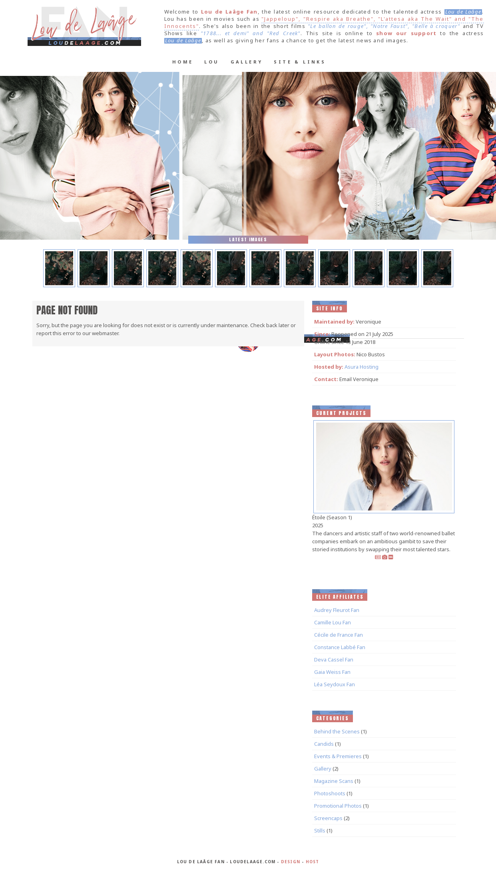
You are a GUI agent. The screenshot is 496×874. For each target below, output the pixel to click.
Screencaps (328, 818)
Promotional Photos (338, 805)
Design (290, 861)
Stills (319, 830)
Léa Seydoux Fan (334, 684)
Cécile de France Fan (338, 634)
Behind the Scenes (337, 731)
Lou (211, 62)
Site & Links (300, 62)
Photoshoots (329, 793)
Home (182, 62)
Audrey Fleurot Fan (336, 610)
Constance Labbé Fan (339, 647)
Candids (324, 743)
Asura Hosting (361, 366)
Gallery (247, 62)
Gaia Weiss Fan (332, 671)
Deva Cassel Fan (333, 659)
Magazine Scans (333, 781)
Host (312, 861)
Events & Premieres (338, 756)
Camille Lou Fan (332, 622)
